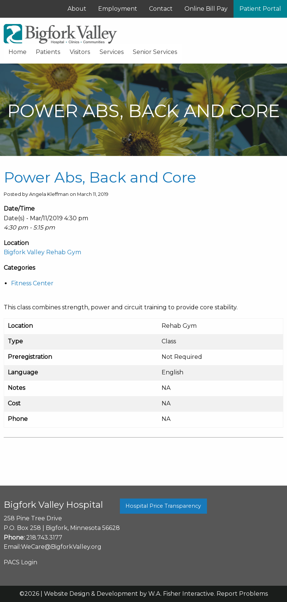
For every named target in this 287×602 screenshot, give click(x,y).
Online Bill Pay (206, 8)
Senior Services (155, 51)
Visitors (80, 51)
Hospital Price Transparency (163, 506)
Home (17, 51)
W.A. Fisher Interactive (181, 593)
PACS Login (20, 562)
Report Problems (242, 593)
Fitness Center (32, 283)
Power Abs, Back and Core (100, 177)
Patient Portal (260, 8)
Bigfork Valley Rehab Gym (42, 252)
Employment (117, 8)
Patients (48, 51)
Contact (161, 8)
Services (112, 51)
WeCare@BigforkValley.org (61, 546)
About (77, 8)
